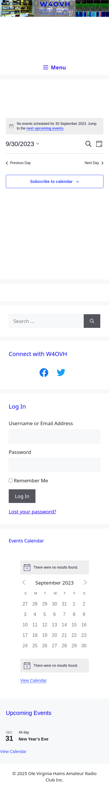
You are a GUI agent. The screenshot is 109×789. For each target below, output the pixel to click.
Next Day (94, 163)
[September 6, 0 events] (55, 616)
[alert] (54, 126)
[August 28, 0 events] (35, 606)
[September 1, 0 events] (74, 606)
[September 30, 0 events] (84, 647)
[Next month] (85, 582)
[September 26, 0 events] (45, 647)
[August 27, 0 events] (25, 606)
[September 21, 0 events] (64, 637)
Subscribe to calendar (51, 181)
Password (20, 452)
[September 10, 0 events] (25, 626)
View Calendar (33, 680)
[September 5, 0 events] (45, 616)
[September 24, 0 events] (25, 647)
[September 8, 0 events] (74, 616)
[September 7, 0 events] (64, 616)
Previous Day (18, 163)
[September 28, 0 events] (64, 647)
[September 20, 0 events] (55, 637)
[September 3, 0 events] (25, 616)
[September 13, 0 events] (55, 626)
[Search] (92, 321)
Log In (22, 496)
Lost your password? (32, 511)
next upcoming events (44, 128)
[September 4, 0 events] (35, 616)
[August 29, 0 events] (45, 606)
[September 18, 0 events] (35, 637)
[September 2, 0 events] (84, 606)
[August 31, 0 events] (64, 606)
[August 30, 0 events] (55, 606)
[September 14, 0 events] (64, 626)
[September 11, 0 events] (35, 626)
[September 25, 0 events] (35, 647)
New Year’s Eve (33, 739)
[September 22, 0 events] (74, 637)
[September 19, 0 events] (45, 637)
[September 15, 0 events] (74, 626)
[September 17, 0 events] (25, 637)
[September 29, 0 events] (74, 647)
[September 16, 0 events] (84, 626)
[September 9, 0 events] (84, 616)
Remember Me (31, 480)
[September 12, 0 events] (45, 626)
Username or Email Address (41, 423)
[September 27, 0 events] (55, 647)
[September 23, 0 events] (84, 637)
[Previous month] (23, 582)
